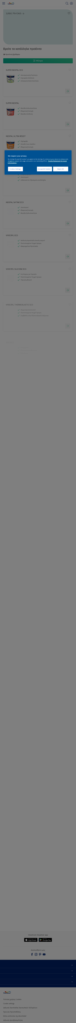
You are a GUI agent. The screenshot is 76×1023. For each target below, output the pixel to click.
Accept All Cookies (44, 169)
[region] (38, 162)
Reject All (60, 169)
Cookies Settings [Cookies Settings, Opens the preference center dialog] (15, 169)
